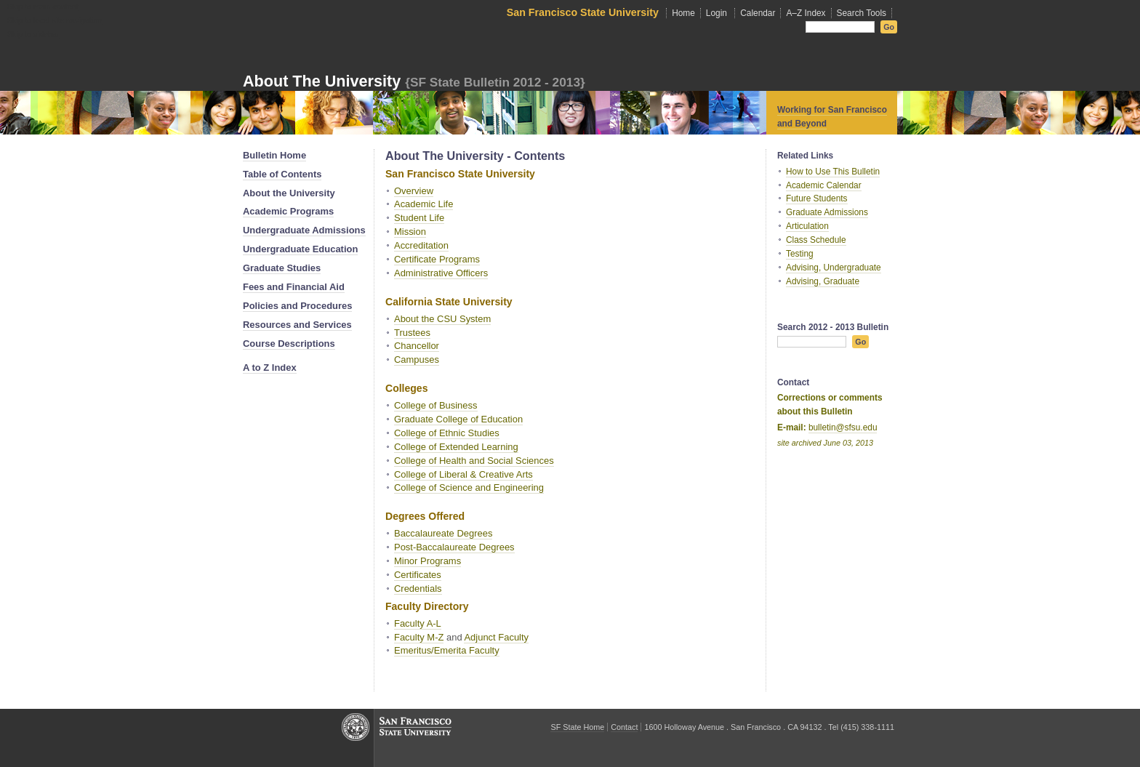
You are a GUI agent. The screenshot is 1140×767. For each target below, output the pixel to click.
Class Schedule (816, 240)
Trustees (412, 332)
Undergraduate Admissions (304, 230)
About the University (322, 81)
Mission (410, 231)
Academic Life (423, 203)
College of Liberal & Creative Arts (463, 474)
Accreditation (421, 245)
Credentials (418, 588)
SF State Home (577, 727)
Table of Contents (282, 174)
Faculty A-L (417, 623)
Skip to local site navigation (54, 20)
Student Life (419, 217)
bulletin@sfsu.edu (843, 427)
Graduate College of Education (458, 419)
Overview (413, 190)
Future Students (817, 198)
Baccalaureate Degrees (443, 533)
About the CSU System (442, 318)
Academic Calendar (824, 185)
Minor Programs (427, 560)
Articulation (807, 226)
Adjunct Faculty (496, 637)
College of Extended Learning (456, 446)
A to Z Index (270, 367)
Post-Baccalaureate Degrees (454, 547)
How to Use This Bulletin (833, 171)
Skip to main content (43, 6)
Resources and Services (297, 324)
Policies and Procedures (297, 305)
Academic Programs (288, 211)
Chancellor (416, 345)
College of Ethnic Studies (446, 432)
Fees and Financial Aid (294, 286)
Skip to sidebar (33, 34)
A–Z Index (805, 13)
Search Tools (861, 13)
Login (716, 13)
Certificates (417, 574)
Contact (624, 727)
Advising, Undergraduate (833, 267)
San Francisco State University (583, 12)
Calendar (757, 13)
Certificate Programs (437, 259)
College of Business (436, 405)
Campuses (416, 359)
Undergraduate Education (300, 249)
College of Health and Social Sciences (474, 460)
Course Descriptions (289, 343)
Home (683, 13)
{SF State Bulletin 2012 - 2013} (495, 82)
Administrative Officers (441, 273)
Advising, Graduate (822, 281)
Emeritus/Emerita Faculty (446, 650)
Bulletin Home (274, 155)
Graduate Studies (282, 267)
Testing (800, 254)
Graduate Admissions (827, 212)
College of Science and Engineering (469, 487)
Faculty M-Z (418, 637)
